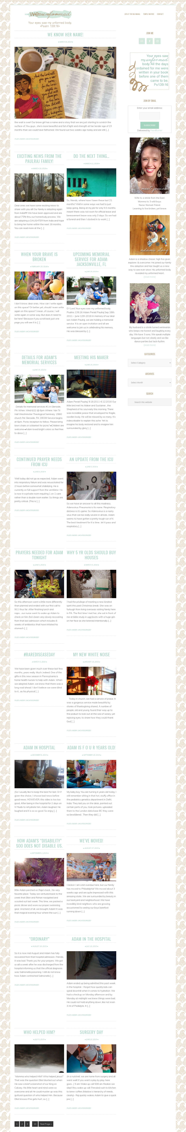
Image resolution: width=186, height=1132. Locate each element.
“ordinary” (39, 922)
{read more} (150, 276)
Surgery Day (91, 1014)
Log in (125, 1128)
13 (35, 1106)
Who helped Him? (39, 1014)
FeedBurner (156, 130)
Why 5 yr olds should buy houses (91, 542)
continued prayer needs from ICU (39, 450)
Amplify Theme (82, 1128)
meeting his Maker (91, 347)
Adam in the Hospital (91, 922)
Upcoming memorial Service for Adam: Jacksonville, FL (91, 253)
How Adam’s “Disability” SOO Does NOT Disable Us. (39, 827)
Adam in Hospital (39, 733)
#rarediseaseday (39, 640)
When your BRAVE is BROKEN (39, 251)
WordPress (116, 1128)
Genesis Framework (101, 1128)
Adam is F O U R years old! (91, 733)
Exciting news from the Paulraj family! (39, 157)
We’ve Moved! (91, 825)
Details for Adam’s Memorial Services (39, 350)
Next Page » (46, 1106)
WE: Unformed (93, 19)
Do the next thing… (91, 154)
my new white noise (91, 640)
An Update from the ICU (91, 448)
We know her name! (65, 34)
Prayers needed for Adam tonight (39, 542)
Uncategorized (32, 138)
